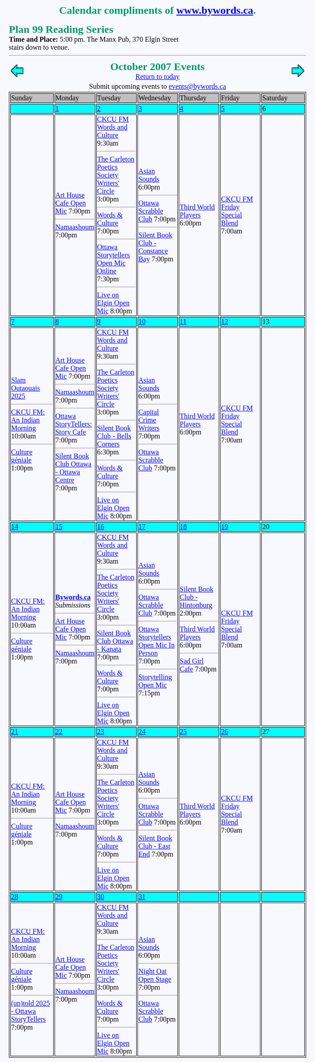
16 (100, 526)
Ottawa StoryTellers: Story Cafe (73, 424)
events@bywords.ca (197, 86)
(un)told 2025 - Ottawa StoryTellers (30, 1011)
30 (100, 896)
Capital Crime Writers (148, 420)
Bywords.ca (73, 597)
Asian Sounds (148, 175)
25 (183, 731)
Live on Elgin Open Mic (113, 303)
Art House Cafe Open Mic (70, 203)
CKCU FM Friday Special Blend (237, 211)
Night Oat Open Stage (154, 975)
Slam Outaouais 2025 (25, 388)
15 (59, 526)
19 (224, 526)
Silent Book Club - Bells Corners (114, 436)
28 (14, 896)
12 (224, 321)
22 (59, 731)
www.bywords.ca (214, 10)
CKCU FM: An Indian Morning (28, 420)
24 (142, 731)
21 (14, 731)
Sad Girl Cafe (192, 665)
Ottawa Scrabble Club (150, 211)
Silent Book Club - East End (155, 846)
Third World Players (197, 211)
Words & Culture (110, 219)
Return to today (157, 76)
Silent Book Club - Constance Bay (155, 247)
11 (183, 321)
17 (142, 526)
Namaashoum (74, 227)
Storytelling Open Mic (155, 681)
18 (183, 526)
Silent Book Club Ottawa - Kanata (115, 641)
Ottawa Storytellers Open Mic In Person (156, 641)
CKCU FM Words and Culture (113, 127)
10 (142, 321)
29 (59, 896)
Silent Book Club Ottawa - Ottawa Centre (73, 468)
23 (100, 731)
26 (224, 731)
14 (14, 526)
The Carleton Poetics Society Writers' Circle (115, 175)
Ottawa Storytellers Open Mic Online (113, 259)
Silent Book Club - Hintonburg (196, 597)
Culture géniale (21, 456)
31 (142, 896)
